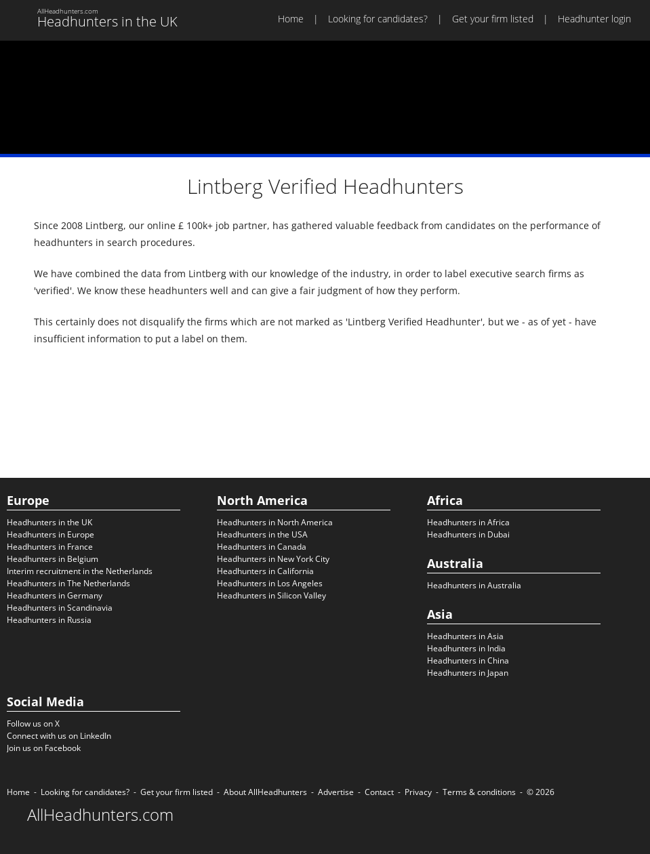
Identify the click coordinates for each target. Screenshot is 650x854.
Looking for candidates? (378, 18)
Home (291, 18)
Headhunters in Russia (49, 620)
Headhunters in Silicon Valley (271, 595)
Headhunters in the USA (262, 534)
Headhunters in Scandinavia (60, 607)
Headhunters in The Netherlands (68, 583)
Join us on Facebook (44, 748)
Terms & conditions (479, 792)
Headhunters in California (265, 571)
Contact (379, 792)
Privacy (418, 792)
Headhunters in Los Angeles (270, 583)
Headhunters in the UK (49, 522)
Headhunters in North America (275, 522)
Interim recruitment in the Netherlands (80, 571)
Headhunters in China (468, 660)
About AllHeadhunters (265, 792)
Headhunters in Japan (467, 672)
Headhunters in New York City (273, 559)
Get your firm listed (492, 18)
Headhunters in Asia (465, 636)
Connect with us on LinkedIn (59, 735)
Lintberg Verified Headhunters (325, 186)
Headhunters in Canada (261, 546)
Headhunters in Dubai (468, 534)
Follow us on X (33, 723)
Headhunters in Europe (50, 534)
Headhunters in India (466, 648)
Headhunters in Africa (468, 522)
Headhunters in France (50, 546)
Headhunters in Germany (54, 595)
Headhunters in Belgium (52, 559)
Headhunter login (594, 18)
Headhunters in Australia (474, 585)
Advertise (336, 792)
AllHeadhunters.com (100, 815)
